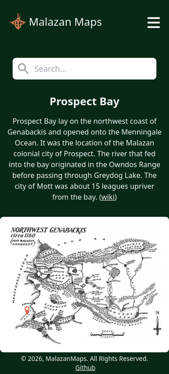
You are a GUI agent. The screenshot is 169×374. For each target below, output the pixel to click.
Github (85, 367)
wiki (107, 197)
